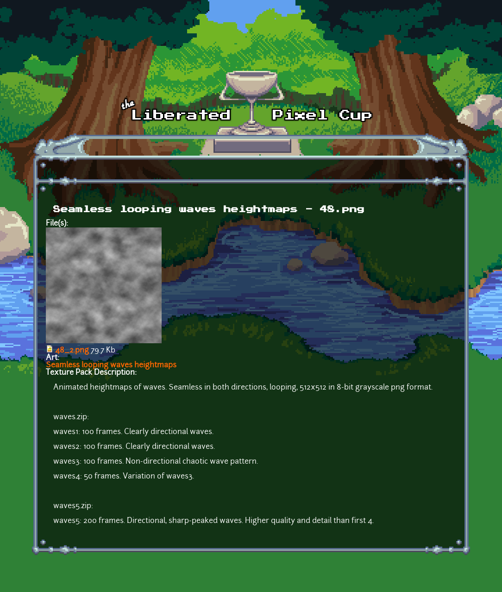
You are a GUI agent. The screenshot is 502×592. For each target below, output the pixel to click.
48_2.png (72, 350)
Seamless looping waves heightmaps (111, 365)
